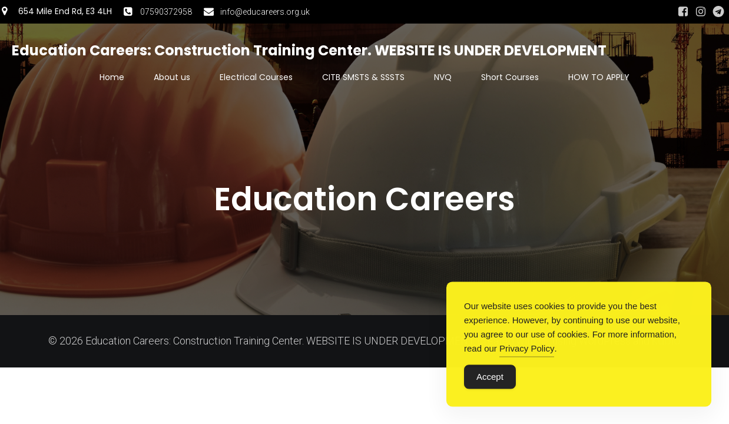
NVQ (443, 77)
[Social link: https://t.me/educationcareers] (718, 12)
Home (112, 77)
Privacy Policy (526, 350)
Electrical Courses (256, 77)
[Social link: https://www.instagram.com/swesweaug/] (701, 12)
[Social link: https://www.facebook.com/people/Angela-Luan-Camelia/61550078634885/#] (683, 12)
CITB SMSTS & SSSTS (363, 77)
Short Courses (510, 77)
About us (172, 77)
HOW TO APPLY (598, 77)
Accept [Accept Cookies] (489, 378)
